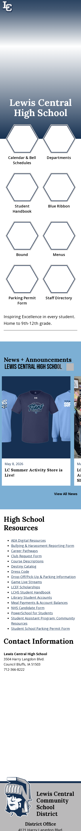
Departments (59, 142)
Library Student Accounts (31, 597)
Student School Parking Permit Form (40, 628)
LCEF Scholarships (25, 587)
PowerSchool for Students (32, 613)
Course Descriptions (27, 561)
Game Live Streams (26, 582)
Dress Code (20, 571)
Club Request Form (26, 556)
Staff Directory (59, 282)
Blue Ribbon (59, 191)
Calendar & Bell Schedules (22, 144)
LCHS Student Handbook (30, 592)
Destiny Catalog (23, 566)
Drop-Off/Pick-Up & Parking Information (43, 576)
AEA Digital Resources (28, 540)
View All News (65, 494)
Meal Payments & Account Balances (39, 602)
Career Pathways (24, 551)
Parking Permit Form (22, 285)
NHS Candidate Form (27, 608)
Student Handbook (22, 193)
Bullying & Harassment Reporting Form (42, 545)
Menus (59, 239)
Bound (22, 239)
